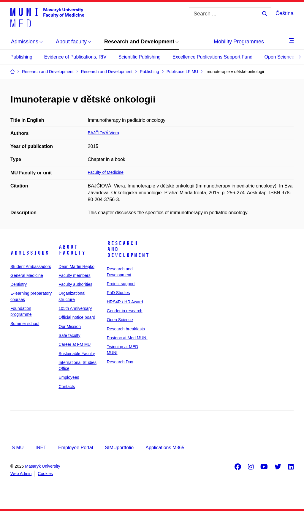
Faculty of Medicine (106, 172)
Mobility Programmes (239, 42)
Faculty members (74, 275)
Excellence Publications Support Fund (212, 56)
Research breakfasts (126, 329)
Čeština (285, 13)
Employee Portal (75, 447)
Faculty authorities (75, 284)
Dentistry (18, 284)
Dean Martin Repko (76, 266)
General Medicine (26, 275)
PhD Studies (118, 292)
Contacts (66, 386)
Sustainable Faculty (76, 353)
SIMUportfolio (119, 447)
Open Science (279, 56)
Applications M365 (164, 447)
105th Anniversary (75, 308)
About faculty (72, 250)
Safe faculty (69, 335)
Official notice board (76, 317)
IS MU (16, 447)
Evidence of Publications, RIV (75, 56)
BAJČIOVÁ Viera (103, 132)
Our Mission (69, 326)
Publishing (21, 56)
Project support (121, 283)
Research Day (120, 361)
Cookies (45, 473)
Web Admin (20, 473)
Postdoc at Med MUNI (127, 337)
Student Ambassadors (30, 266)
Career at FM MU (74, 344)
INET (40, 447)
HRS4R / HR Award (125, 301)
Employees (68, 377)
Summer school (24, 323)
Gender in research (124, 310)
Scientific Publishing (139, 56)
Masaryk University (42, 466)
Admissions (29, 253)
